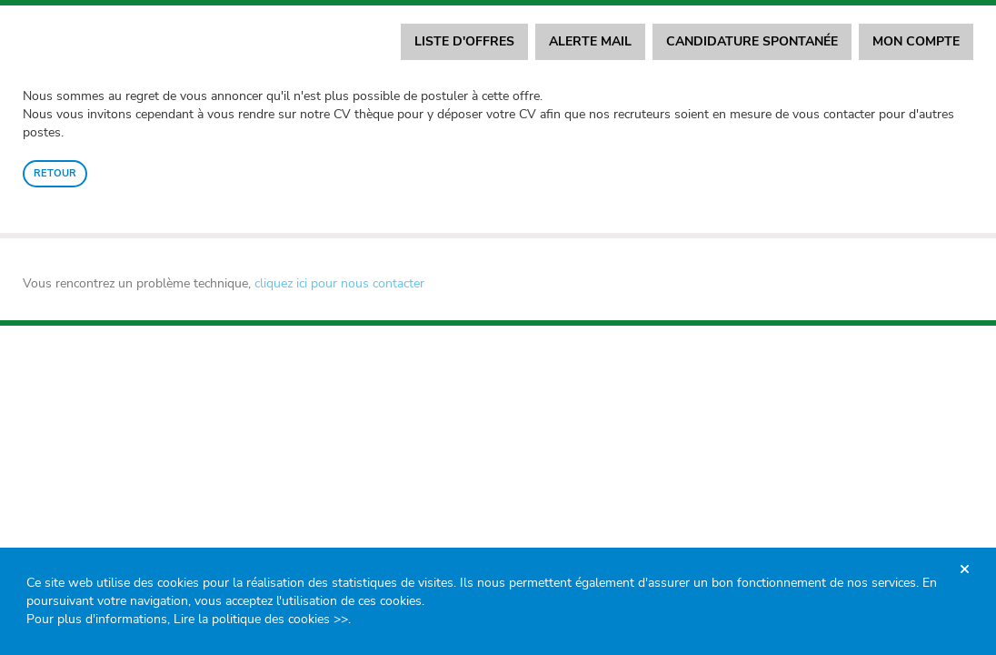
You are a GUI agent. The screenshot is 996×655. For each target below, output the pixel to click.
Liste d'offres (464, 41)
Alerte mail (590, 41)
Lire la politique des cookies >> (261, 619)
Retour (55, 173)
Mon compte (916, 41)
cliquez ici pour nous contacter (339, 283)
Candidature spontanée (752, 41)
